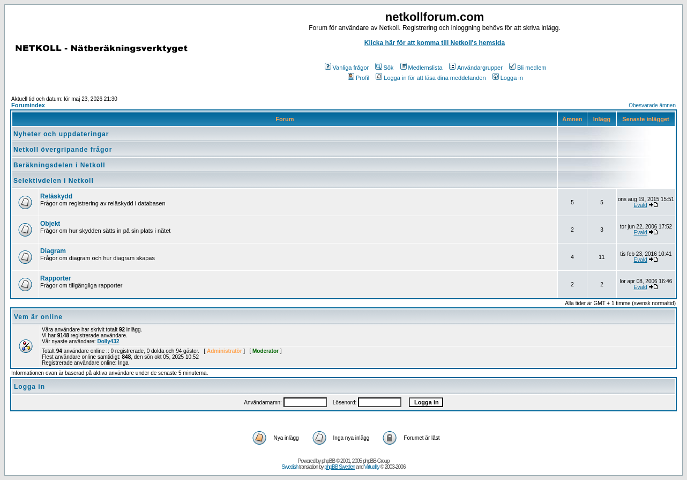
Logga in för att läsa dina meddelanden (431, 78)
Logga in (507, 78)
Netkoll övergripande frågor (62, 149)
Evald (640, 205)
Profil (358, 78)
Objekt (50, 223)
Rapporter (55, 278)
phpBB (328, 461)
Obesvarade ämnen (652, 105)
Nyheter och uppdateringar (61, 134)
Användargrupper (476, 67)
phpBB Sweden (339, 467)
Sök (384, 67)
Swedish (290, 467)
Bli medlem (527, 67)
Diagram (53, 251)
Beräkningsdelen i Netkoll (59, 165)
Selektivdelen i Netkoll (53, 180)
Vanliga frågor (347, 67)
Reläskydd (56, 196)
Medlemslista (421, 67)
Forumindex (28, 105)
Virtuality (371, 467)
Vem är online (38, 317)
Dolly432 (108, 341)
